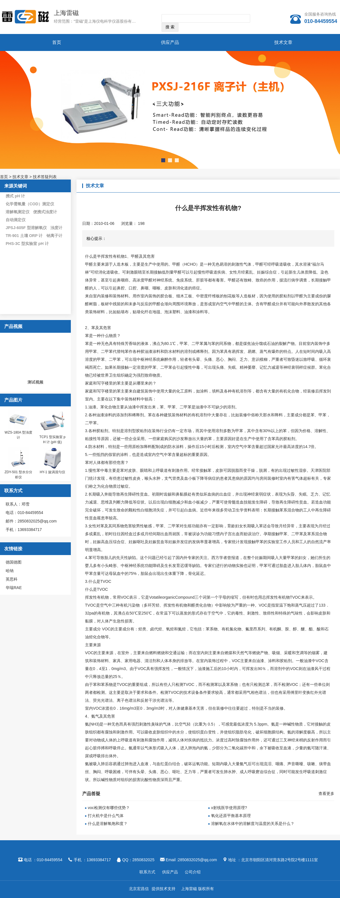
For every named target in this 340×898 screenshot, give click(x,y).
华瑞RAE (14, 587)
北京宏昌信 (139, 888)
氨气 (95, 716)
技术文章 (283, 42)
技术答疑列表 (45, 176)
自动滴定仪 (16, 219)
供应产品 (170, 42)
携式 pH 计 (15, 196)
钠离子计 (54, 235)
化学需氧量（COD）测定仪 (30, 204)
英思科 (12, 579)
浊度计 (56, 227)
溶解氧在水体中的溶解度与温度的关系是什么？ (252, 823)
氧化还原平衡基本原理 (231, 815)
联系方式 (147, 872)
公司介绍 (193, 872)
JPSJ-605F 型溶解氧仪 (26, 227)
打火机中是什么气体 (106, 815)
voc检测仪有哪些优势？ (109, 807)
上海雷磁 (66, 12)
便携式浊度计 (45, 212)
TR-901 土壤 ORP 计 (24, 235)
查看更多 (326, 793)
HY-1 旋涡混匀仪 (52, 472)
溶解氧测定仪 (17, 212)
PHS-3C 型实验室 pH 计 (27, 243)
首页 (56, 42)
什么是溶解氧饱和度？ (108, 823)
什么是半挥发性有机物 (105, 256)
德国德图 (14, 562)
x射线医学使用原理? (229, 807)
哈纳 (10, 570)
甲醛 (89, 264)
